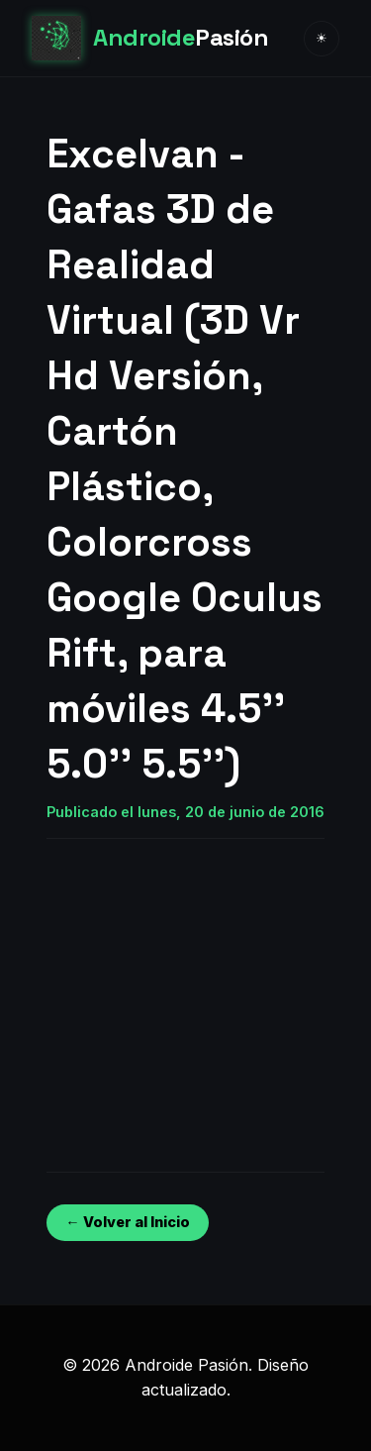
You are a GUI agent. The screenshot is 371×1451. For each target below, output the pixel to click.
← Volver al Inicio (127, 1221)
